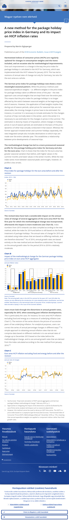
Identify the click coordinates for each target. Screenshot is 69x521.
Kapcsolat (6, 451)
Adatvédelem (51, 437)
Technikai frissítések (32, 442)
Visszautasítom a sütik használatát (36, 517)
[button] (65, 2)
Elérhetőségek (7, 454)
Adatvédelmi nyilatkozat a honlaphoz (56, 441)
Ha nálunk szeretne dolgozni (9, 441)
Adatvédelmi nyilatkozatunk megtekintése (19, 505)
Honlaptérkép (7, 460)
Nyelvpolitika (51, 455)
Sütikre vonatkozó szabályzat (53, 446)
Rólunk (4, 437)
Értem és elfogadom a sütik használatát (36, 512)
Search (59, 6)
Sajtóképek (6, 448)
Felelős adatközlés (31, 445)
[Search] (33, 6)
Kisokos (5, 445)
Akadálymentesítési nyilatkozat (53, 451)
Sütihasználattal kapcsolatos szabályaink (52, 505)
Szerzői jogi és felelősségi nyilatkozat (34, 438)
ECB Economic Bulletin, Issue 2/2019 (40, 52)
